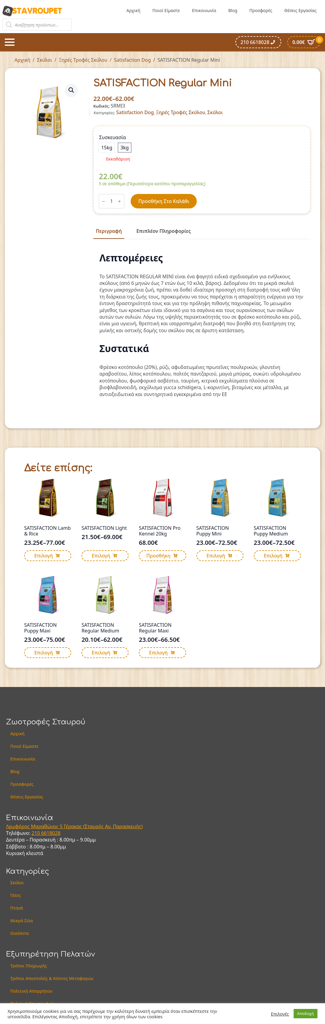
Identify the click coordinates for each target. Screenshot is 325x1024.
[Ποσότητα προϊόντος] (111, 201)
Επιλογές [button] (280, 1013)
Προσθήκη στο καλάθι (163, 201)
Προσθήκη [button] (158, 555)
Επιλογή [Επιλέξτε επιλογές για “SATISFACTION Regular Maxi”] (158, 652)
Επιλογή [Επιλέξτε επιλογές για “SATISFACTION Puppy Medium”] (273, 555)
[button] (71, 90)
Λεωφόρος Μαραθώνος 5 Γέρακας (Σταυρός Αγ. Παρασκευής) (74, 826)
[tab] (108, 231)
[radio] (107, 147)
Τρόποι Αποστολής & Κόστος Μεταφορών (52, 978)
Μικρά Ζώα (21, 920)
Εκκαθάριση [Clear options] (118, 159)
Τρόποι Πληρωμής (28, 966)
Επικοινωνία (204, 10)
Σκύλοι (44, 60)
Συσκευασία (112, 137)
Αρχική (133, 10)
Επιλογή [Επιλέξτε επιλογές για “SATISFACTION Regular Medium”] (101, 652)
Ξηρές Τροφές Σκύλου (83, 60)
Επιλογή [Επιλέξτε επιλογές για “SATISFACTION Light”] (101, 555)
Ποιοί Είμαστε (166, 10)
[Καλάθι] (303, 42)
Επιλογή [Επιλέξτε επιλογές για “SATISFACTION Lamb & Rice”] (43, 555)
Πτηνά (16, 908)
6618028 (50, 833)
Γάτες (15, 895)
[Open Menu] (9, 42)
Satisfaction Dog (132, 60)
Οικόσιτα (19, 933)
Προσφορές (260, 10)
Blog (232, 10)
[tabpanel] (202, 325)
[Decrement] (103, 201)
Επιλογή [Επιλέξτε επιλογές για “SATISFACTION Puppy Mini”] (215, 555)
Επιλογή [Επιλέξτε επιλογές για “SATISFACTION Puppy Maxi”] (43, 652)
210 (36, 833)
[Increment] (119, 201)
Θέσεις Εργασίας (300, 10)
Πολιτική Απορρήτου (31, 991)
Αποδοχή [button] (305, 1013)
